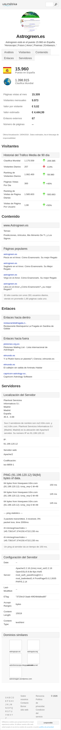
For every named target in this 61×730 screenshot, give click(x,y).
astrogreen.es (10, 254)
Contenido (41, 52)
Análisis (9, 52)
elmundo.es (9, 355)
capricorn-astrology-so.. (15, 373)
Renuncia (40, 696)
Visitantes (24, 52)
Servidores (25, 58)
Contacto (24, 703)
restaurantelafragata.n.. (15, 323)
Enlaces (9, 58)
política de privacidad (46, 727)
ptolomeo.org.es (11, 344)
